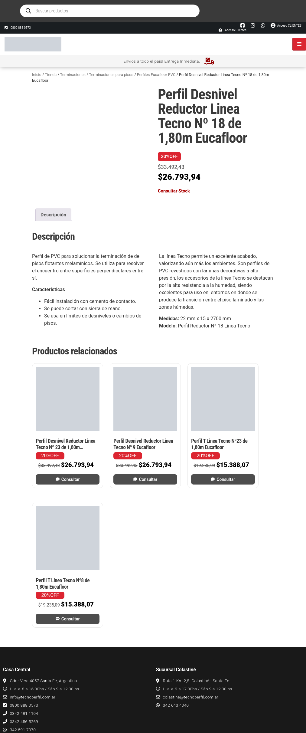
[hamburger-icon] (299, 44)
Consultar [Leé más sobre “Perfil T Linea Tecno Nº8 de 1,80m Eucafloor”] (249, 468)
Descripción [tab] (53, 215)
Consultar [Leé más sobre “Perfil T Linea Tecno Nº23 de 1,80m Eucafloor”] (186, 468)
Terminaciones (73, 74)
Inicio (36, 74)
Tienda (51, 74)
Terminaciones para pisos (111, 74)
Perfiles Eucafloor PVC (156, 74)
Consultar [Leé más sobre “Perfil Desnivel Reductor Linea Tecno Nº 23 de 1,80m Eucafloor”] (61, 468)
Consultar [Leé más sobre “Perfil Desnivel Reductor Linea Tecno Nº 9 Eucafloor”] (124, 468)
